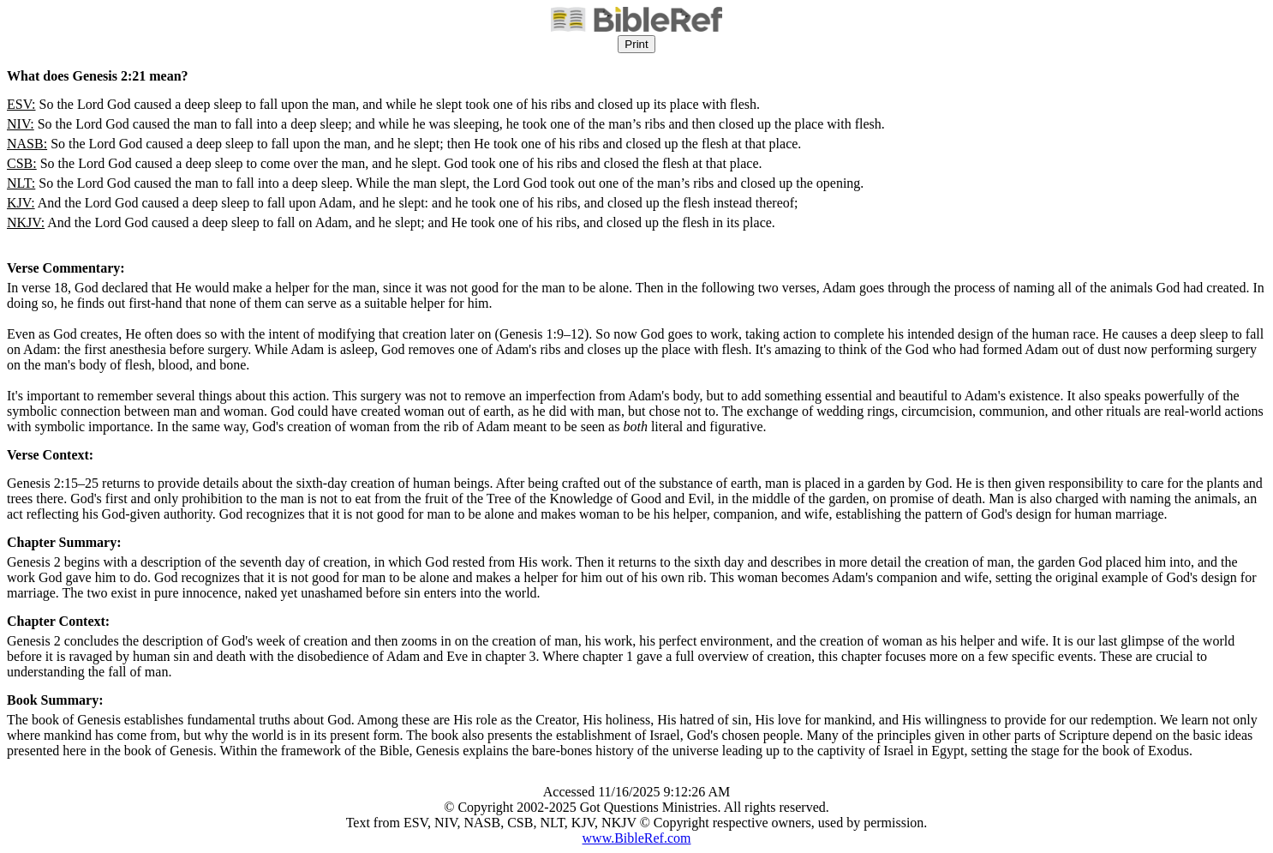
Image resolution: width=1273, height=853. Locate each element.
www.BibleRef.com (637, 838)
